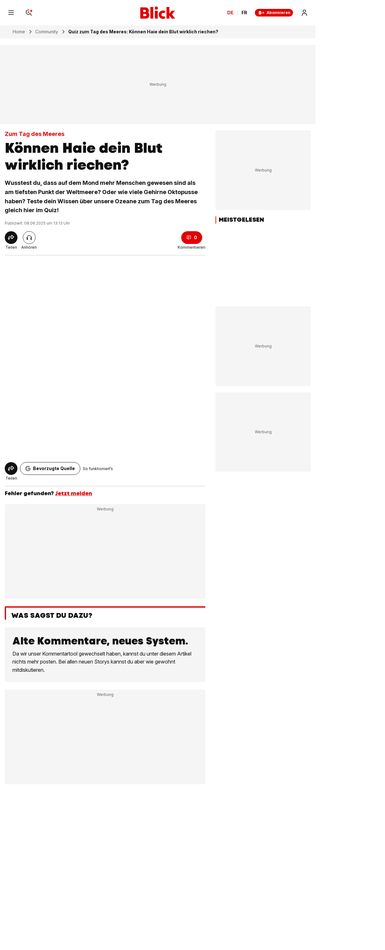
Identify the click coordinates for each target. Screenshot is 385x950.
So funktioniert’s (98, 468)
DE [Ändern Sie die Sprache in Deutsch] (230, 12)
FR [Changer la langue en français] (244, 12)
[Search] (29, 12)
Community (46, 31)
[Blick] (157, 12)
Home (19, 31)
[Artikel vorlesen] (29, 237)
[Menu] (11, 12)
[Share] (11, 237)
